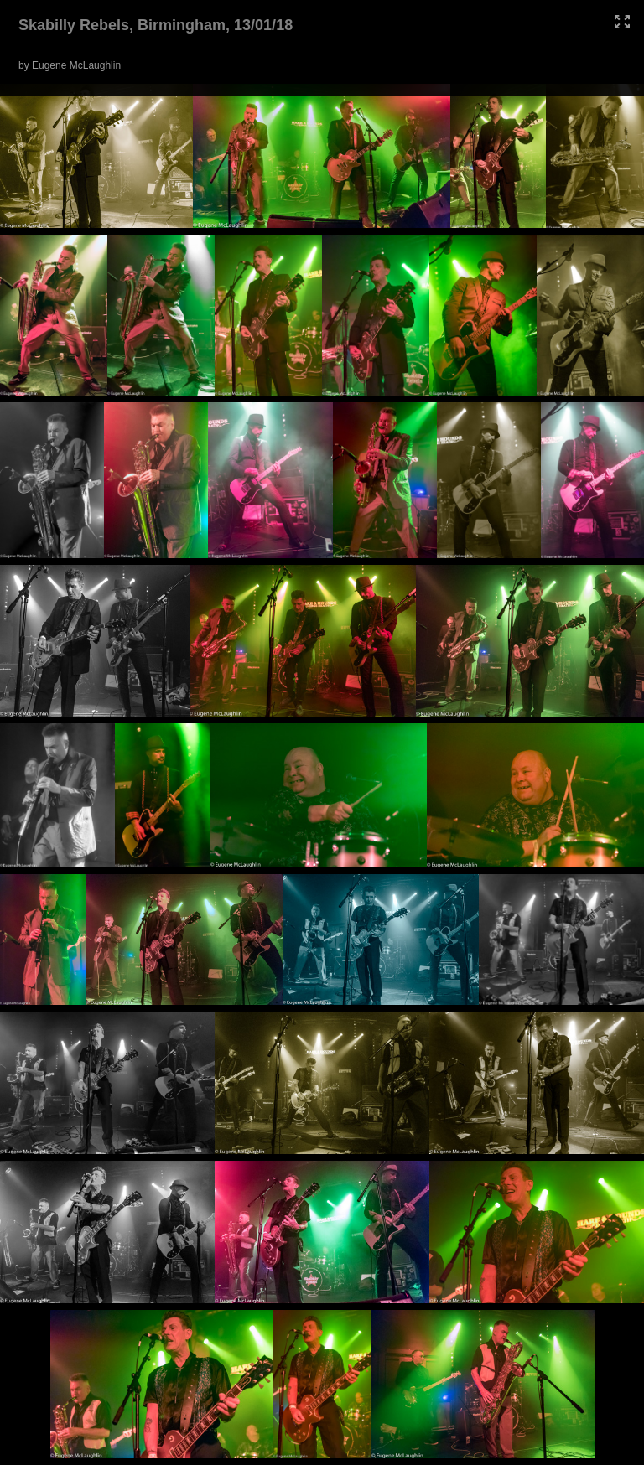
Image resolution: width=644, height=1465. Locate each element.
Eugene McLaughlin (76, 65)
